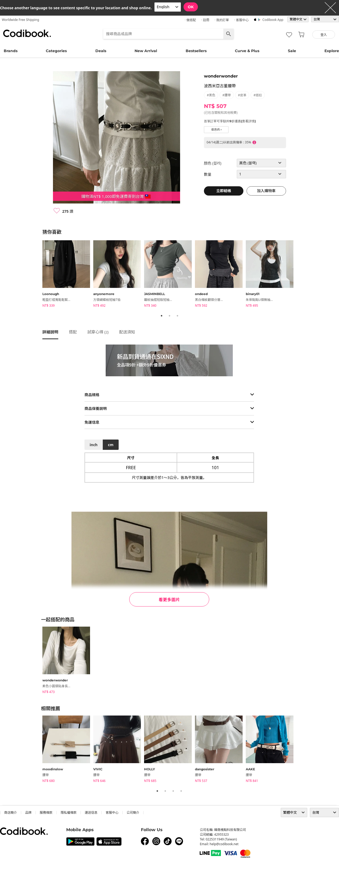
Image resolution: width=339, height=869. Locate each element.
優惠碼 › (216, 129)
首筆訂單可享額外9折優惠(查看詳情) (230, 121)
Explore (331, 50)
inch (94, 444)
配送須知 (127, 331)
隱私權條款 (69, 812)
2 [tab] (169, 315)
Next (300, 274)
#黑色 (211, 95)
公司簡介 (133, 812)
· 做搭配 (190, 20)
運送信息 (91, 812)
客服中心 (112, 812)
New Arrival (146, 50)
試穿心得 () (98, 331)
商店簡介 (10, 812)
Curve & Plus (247, 50)
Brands (10, 50)
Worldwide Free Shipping (20, 19)
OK (191, 6)
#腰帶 (226, 95)
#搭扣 (257, 95)
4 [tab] (181, 791)
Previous (38, 274)
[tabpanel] (67, 275)
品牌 (28, 812)
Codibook (27, 33)
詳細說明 (50, 331)
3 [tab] (177, 315)
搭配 (73, 331)
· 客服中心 (241, 20)
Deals (100, 50)
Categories (56, 50)
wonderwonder (221, 76)
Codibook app (272, 19)
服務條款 (46, 812)
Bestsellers (196, 50)
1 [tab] (161, 315)
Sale (292, 50)
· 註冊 (205, 20)
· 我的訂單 (222, 20)
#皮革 (242, 95)
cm (110, 444)
